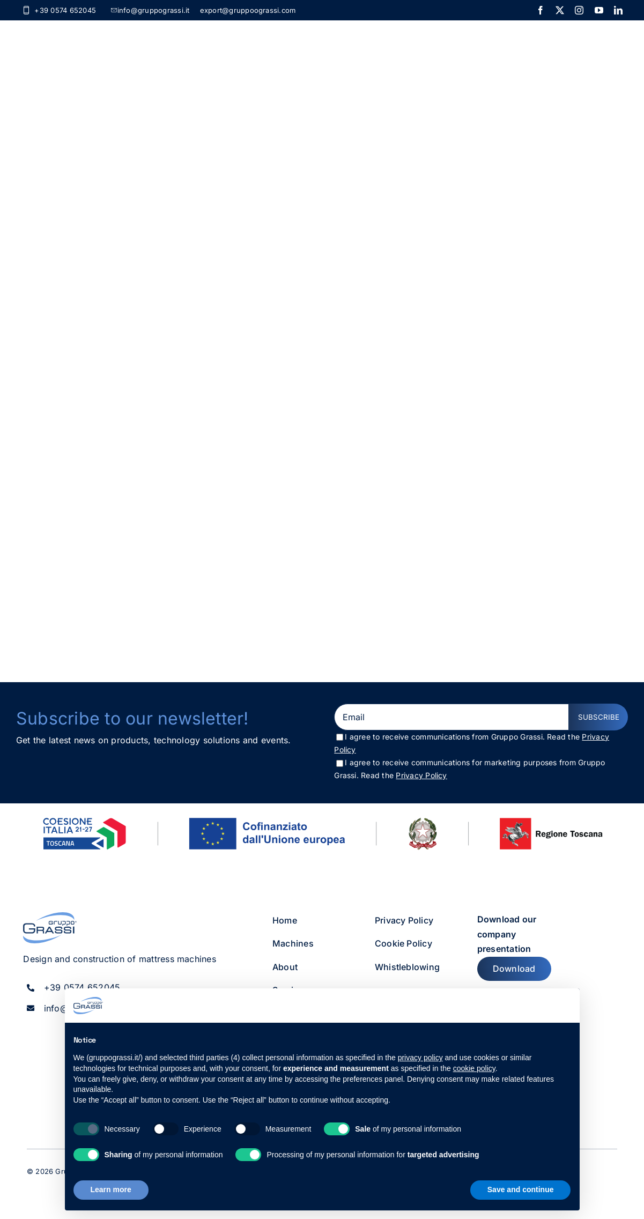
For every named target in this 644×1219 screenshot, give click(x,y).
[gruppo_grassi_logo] (50, 916)
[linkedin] (618, 10)
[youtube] (599, 10)
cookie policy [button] (474, 1068)
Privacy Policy (421, 775)
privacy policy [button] (420, 1057)
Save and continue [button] (520, 1189)
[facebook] (540, 10)
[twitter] (560, 10)
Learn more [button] (111, 1189)
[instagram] (579, 10)
